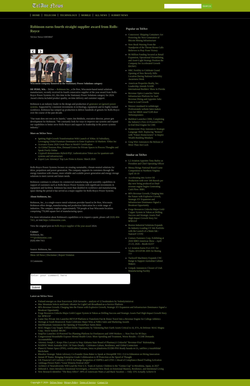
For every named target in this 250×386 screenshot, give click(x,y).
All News (101, 15)
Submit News (119, 15)
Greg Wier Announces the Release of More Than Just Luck (145, 143)
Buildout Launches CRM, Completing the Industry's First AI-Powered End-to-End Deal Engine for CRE (146, 122)
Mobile (86, 15)
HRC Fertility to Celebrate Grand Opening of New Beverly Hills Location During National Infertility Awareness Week (145, 75)
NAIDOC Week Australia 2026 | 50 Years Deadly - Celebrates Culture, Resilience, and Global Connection (88, 345)
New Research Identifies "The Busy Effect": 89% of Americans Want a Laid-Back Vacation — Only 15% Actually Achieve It (97, 371)
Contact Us (102, 382)
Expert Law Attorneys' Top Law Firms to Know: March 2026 (67, 159)
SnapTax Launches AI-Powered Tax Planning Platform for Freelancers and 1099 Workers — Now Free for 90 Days (92, 333)
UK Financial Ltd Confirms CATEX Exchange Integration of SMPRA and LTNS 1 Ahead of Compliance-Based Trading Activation (100, 360)
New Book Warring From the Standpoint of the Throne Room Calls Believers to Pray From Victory (145, 47)
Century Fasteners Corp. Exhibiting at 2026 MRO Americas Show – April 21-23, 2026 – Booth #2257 (146, 241)
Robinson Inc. (63, 89)
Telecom (50, 15)
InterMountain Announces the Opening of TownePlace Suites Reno (69, 324)
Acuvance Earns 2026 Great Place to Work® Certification (65, 144)
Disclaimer (52, 255)
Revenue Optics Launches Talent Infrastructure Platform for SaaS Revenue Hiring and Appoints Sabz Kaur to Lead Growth (144, 97)
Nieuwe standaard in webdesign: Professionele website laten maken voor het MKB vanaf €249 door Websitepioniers (144, 110)
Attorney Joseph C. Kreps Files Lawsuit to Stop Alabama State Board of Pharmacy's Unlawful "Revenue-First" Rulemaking (96, 342)
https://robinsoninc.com (54, 220)
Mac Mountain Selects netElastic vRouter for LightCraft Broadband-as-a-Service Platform (80, 304)
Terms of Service (88, 382)
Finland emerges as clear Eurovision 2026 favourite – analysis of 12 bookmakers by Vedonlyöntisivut (85, 301)
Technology (68, 15)
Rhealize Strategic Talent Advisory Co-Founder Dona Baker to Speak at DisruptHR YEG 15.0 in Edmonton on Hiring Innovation (99, 354)
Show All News (37, 255)
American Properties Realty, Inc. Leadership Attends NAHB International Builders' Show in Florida (146, 86)
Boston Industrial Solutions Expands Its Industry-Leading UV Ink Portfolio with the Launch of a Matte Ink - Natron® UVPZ (146, 229)
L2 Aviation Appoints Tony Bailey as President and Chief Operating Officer (146, 162)
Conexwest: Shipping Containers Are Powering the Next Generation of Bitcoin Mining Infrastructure (145, 37)
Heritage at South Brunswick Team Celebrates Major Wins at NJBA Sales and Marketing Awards (83, 322)
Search (207, 10)
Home (36, 15)
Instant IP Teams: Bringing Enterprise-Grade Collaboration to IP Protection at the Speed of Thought (85, 357)
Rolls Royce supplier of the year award (72, 226)
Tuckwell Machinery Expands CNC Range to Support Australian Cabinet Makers (145, 261)
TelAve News (59, 6)
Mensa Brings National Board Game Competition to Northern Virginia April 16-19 (145, 170)
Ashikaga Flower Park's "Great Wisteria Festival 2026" (64, 363)
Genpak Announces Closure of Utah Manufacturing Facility (145, 269)
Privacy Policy (71, 382)
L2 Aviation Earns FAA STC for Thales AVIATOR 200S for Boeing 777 (144, 251)
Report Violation (66, 255)
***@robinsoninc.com (41, 237)
